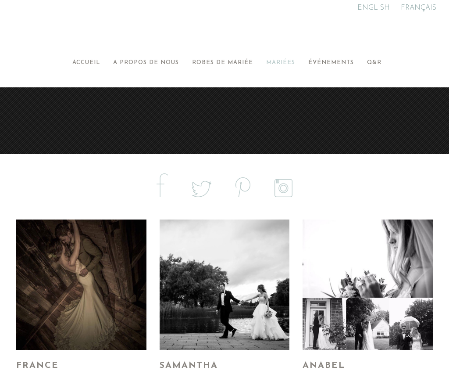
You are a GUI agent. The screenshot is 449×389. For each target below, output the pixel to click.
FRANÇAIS (418, 7)
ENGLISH (373, 7)
